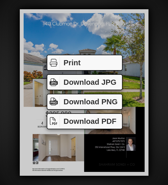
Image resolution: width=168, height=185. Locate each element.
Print (64, 63)
